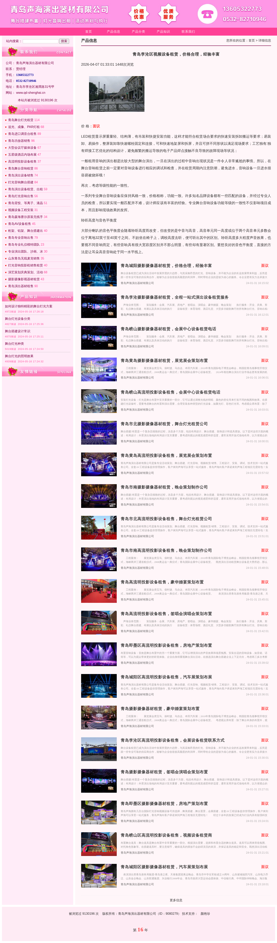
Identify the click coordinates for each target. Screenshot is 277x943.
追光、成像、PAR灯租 (24, 127)
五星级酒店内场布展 (22, 154)
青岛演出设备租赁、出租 (25, 189)
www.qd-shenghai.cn (30, 92)
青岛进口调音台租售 (22, 133)
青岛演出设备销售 (20, 175)
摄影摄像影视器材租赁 (24, 279)
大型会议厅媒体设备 (22, 147)
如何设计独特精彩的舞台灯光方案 (28, 306)
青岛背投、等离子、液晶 (25, 203)
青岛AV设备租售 (19, 223)
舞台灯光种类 (14, 343)
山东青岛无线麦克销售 (24, 258)
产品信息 (113, 31)
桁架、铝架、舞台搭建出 (25, 230)
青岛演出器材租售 (20, 286)
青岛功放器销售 (19, 140)
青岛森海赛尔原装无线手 (25, 217)
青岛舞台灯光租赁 (20, 120)
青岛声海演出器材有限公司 (137, 283)
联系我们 (188, 31)
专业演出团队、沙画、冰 (25, 251)
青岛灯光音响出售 (20, 196)
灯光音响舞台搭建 (20, 182)
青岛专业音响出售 (20, 237)
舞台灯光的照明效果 (19, 356)
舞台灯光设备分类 (17, 318)
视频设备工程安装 (20, 210)
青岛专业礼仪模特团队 (24, 244)
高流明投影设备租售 (22, 161)
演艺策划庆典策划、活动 (25, 272)
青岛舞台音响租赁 (20, 168)
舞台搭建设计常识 (17, 331)
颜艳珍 (205, 913)
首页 (88, 31)
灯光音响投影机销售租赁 (25, 265)
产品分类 (138, 31)
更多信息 (176, 900)
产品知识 (163, 31)
